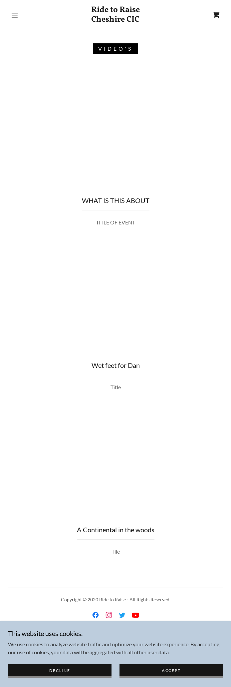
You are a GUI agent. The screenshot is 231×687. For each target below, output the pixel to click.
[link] (116, 15)
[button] (19, 15)
